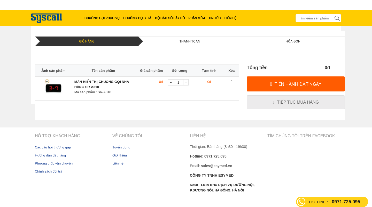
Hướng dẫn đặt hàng (50, 155)
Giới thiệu (119, 155)
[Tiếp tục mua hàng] (296, 102)
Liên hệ (117, 163)
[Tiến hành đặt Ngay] (296, 84)
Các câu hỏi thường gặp (53, 147)
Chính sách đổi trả (48, 171)
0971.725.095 (334, 201)
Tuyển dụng (121, 147)
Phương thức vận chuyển (54, 163)
